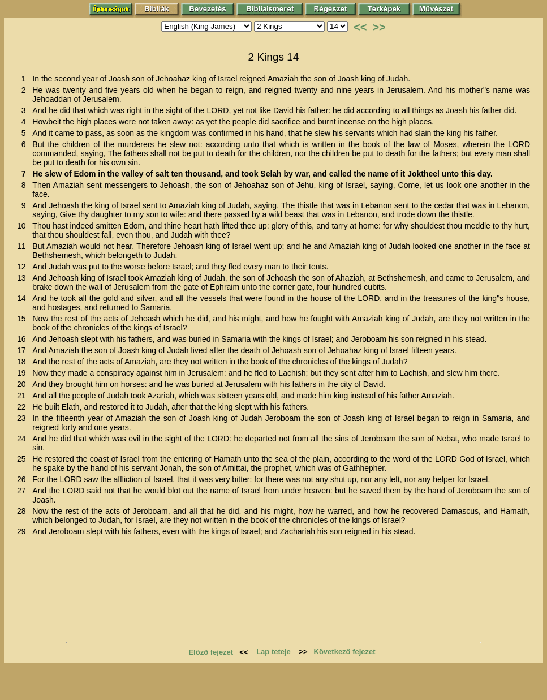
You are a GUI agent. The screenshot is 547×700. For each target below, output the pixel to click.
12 (23, 266)
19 (23, 372)
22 (23, 406)
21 (23, 395)
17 (23, 350)
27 (23, 490)
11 (23, 246)
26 (23, 479)
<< (360, 27)
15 (23, 318)
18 (23, 361)
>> (378, 27)
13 (23, 277)
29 (23, 531)
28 (23, 511)
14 (23, 298)
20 (23, 384)
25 (23, 458)
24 (23, 438)
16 (23, 338)
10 (23, 225)
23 (23, 418)
